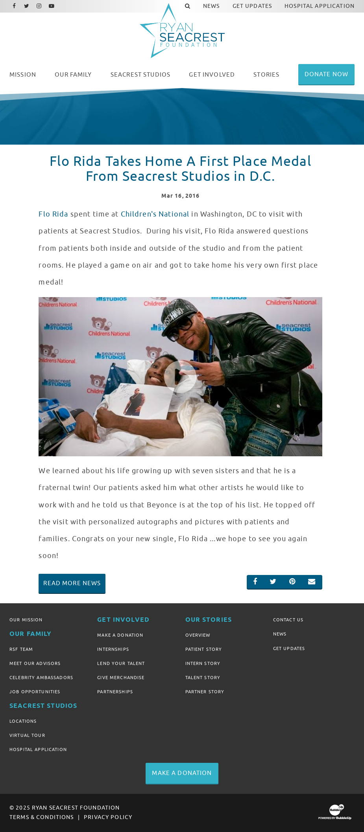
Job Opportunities (34, 691)
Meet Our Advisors (35, 663)
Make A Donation (120, 635)
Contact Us (288, 620)
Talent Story (203, 677)
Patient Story (203, 649)
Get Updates (289, 648)
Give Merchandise (120, 677)
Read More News (72, 583)
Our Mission (26, 620)
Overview (198, 635)
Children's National (155, 214)
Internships (113, 649)
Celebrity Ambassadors (41, 677)
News (280, 634)
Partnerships (115, 691)
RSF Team (21, 649)
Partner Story (205, 691)
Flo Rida (53, 214)
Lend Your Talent (121, 663)
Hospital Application (38, 749)
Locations (23, 721)
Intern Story (203, 663)
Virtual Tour (27, 735)
